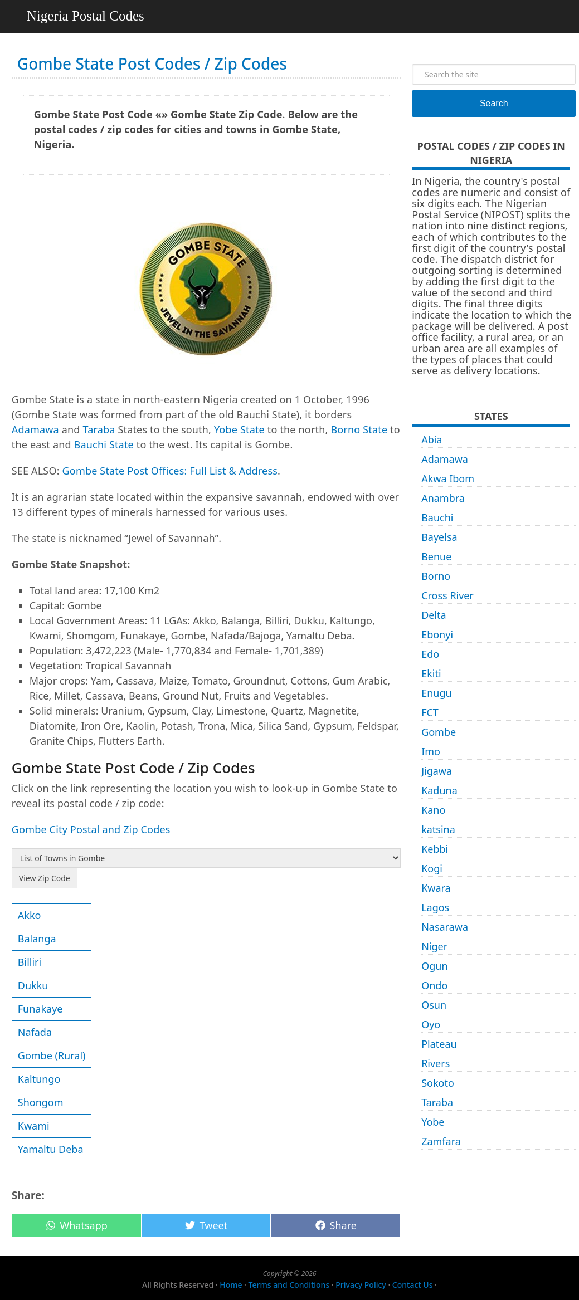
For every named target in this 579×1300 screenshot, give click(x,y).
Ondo (434, 985)
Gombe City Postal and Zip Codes (91, 829)
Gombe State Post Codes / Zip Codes (152, 63)
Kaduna (439, 790)
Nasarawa (444, 927)
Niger (434, 946)
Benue (436, 556)
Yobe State (239, 429)
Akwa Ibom (447, 478)
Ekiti (431, 673)
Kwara (436, 888)
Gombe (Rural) (52, 1055)
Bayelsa (439, 537)
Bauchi (437, 517)
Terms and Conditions (289, 1284)
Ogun (434, 965)
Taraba (98, 429)
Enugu (436, 693)
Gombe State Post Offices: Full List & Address (170, 470)
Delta (433, 615)
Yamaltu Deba (51, 1149)
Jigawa (436, 771)
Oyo (430, 1024)
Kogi (431, 868)
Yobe (432, 1121)
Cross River (447, 595)
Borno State (358, 429)
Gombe (438, 732)
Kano (433, 810)
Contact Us (412, 1284)
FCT (430, 712)
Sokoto (437, 1082)
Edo (430, 654)
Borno (435, 576)
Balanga (37, 938)
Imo (430, 751)
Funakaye (40, 1008)
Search (494, 103)
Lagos (435, 907)
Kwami (34, 1125)
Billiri (29, 962)
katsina (438, 829)
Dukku (33, 985)
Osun (433, 1004)
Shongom (41, 1102)
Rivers (435, 1063)
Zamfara (441, 1141)
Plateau (439, 1043)
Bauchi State (104, 444)
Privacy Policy (360, 1284)
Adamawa (35, 429)
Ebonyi (437, 634)
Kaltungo (39, 1079)
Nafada (35, 1032)
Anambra (443, 498)
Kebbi (434, 849)
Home (231, 1284)
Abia (431, 439)
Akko (29, 915)
